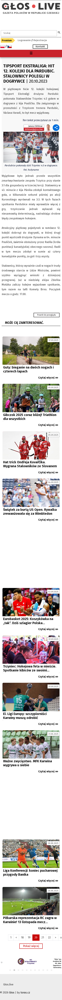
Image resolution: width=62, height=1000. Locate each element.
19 (29, 937)
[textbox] (29, 33)
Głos (11, 992)
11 (51, 970)
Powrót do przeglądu (46, 315)
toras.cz (25, 992)
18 (22, 937)
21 (42, 937)
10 (47, 970)
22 (49, 937)
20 (36, 937)
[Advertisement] (31, 556)
